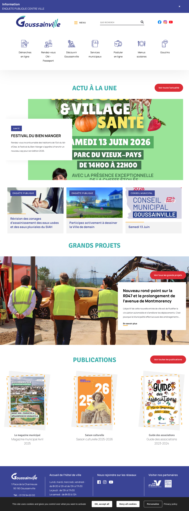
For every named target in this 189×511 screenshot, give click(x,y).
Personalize (153, 504)
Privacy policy (170, 504)
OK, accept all (102, 504)
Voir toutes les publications (168, 359)
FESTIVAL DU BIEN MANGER (36, 135)
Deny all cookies (128, 504)
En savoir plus (130, 323)
